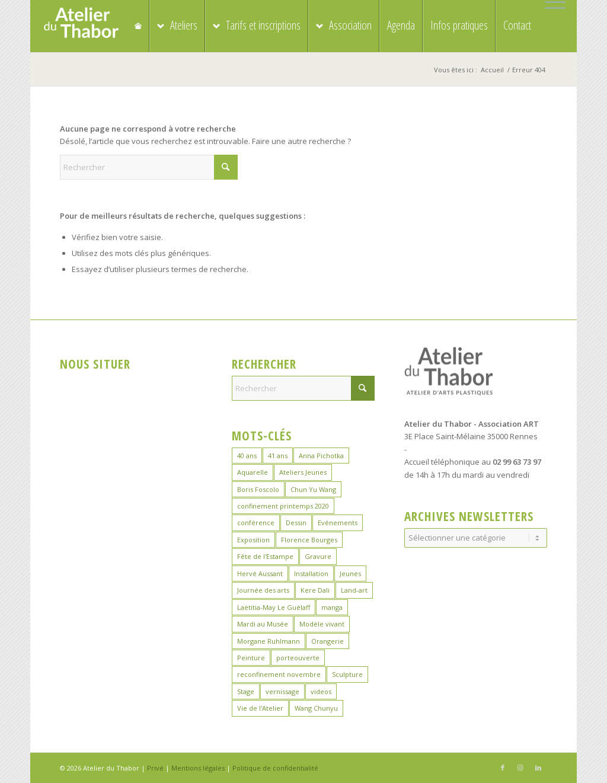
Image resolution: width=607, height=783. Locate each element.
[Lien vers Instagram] (520, 767)
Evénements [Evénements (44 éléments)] (337, 522)
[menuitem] (552, 2)
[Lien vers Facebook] (503, 767)
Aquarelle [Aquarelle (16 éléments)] (252, 472)
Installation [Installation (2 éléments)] (311, 573)
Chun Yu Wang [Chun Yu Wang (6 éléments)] (313, 489)
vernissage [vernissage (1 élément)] (282, 691)
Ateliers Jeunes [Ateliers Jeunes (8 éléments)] (303, 472)
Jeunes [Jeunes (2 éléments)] (350, 573)
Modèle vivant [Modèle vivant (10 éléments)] (321, 623)
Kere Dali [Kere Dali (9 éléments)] (315, 590)
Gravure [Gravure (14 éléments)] (318, 556)
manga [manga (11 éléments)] (332, 607)
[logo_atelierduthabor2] (80, 26)
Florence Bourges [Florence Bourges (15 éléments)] (309, 539)
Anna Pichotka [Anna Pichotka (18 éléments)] (321, 455)
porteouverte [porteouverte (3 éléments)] (298, 657)
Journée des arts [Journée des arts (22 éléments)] (263, 590)
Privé (155, 767)
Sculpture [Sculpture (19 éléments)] (347, 674)
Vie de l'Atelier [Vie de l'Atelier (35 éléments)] (260, 708)
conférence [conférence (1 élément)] (255, 522)
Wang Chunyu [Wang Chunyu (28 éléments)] (316, 708)
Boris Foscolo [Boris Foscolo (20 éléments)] (258, 489)
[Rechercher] (149, 167)
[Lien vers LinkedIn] (538, 767)
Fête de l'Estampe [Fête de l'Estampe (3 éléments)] (265, 556)
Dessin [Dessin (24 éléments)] (296, 522)
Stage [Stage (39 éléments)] (245, 691)
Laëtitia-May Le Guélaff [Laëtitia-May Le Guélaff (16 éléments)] (273, 607)
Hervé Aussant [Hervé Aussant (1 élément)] (260, 573)
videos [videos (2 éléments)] (321, 691)
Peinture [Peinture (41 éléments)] (251, 657)
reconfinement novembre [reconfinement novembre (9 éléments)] (279, 674)
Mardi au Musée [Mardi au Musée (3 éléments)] (262, 623)
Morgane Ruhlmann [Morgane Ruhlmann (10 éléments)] (268, 641)
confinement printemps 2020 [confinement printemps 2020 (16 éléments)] (283, 505)
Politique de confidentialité (275, 767)
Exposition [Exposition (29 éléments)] (253, 539)
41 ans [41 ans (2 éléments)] (277, 455)
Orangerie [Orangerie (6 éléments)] (327, 641)
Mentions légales (198, 767)
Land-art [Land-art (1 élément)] (354, 590)
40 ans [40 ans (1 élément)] (247, 455)
